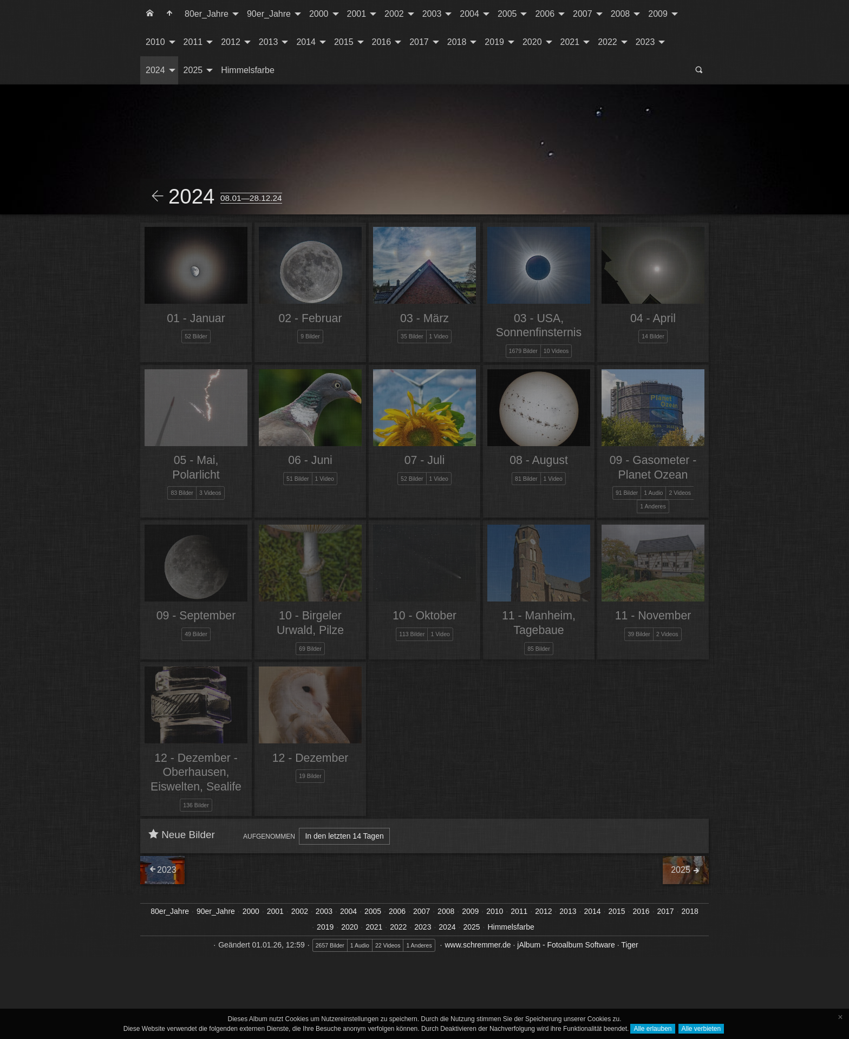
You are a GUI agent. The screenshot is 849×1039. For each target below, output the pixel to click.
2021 (570, 42)
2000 (319, 13)
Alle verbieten (701, 1029)
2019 (494, 42)
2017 (419, 42)
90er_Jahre (269, 13)
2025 (193, 70)
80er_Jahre (206, 13)
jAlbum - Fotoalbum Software (566, 944)
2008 (620, 13)
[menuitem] (150, 14)
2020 (532, 42)
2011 (193, 42)
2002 (394, 13)
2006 (544, 13)
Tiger (629, 944)
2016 (381, 42)
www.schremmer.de (478, 944)
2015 (344, 42)
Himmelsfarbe (248, 70)
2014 (306, 42)
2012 (230, 42)
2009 (658, 13)
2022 (607, 42)
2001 (357, 13)
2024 (155, 70)
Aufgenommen (269, 836)
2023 (645, 42)
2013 (268, 42)
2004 (469, 13)
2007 (582, 13)
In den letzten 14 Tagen (344, 836)
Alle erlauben (652, 1029)
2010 (155, 42)
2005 (507, 13)
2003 (432, 13)
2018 (457, 42)
